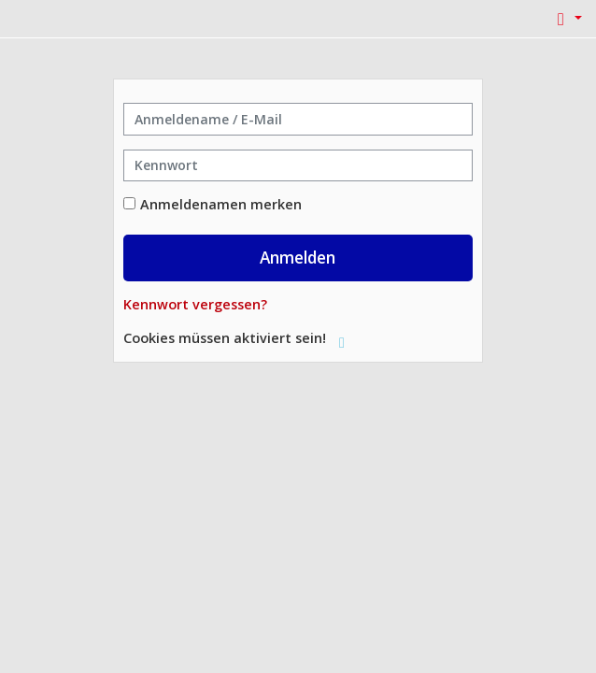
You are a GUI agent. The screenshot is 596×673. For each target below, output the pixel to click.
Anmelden (297, 257)
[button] (566, 19)
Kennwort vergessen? (195, 304)
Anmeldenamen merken (221, 204)
